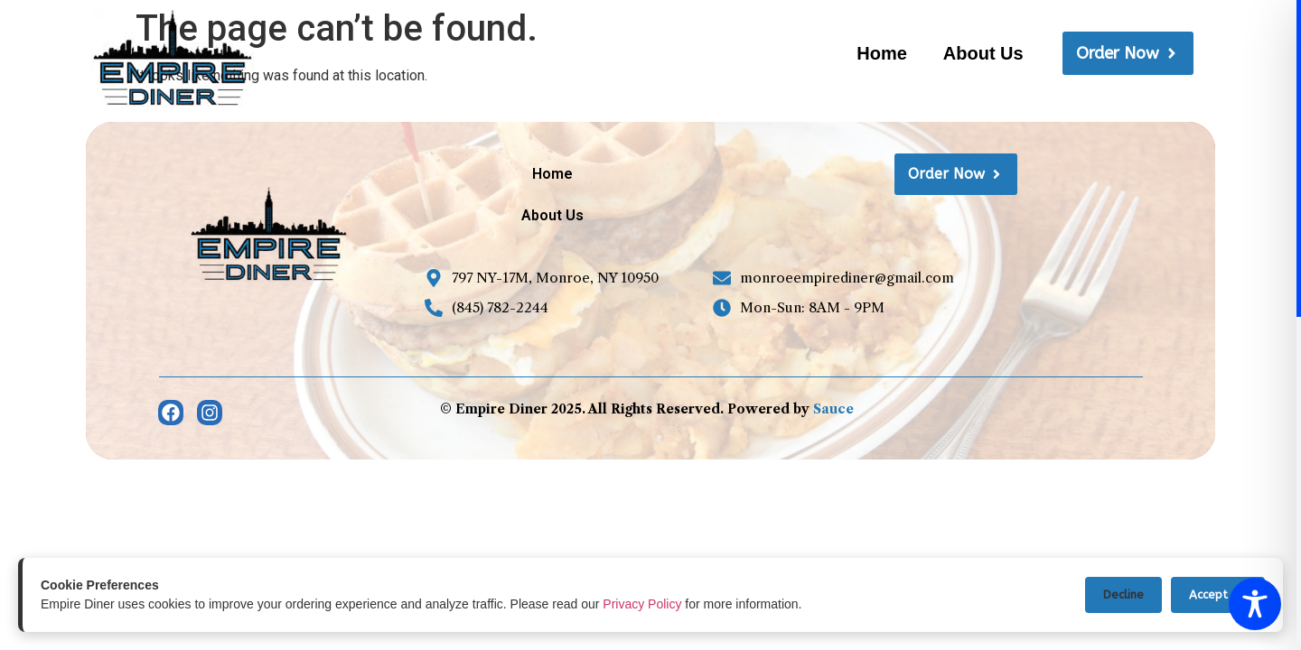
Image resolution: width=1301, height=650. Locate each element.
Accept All (1218, 594)
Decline (1123, 594)
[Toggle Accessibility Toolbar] (1255, 604)
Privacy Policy (642, 604)
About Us (983, 53)
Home (881, 53)
